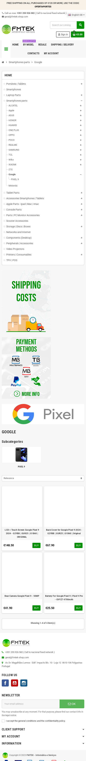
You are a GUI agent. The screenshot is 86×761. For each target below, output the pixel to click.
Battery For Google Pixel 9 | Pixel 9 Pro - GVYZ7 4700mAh (64, 598)
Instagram (23, 682)
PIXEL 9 (21, 466)
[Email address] (31, 704)
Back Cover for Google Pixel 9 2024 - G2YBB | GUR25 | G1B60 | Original (64, 532)
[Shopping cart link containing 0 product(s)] (77, 34)
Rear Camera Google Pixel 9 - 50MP (22, 596)
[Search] (67, 25)
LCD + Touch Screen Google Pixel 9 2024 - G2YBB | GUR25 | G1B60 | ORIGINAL (22, 533)
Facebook (5, 682)
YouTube (14, 682)
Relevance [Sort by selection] (9, 478)
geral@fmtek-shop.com (15, 16)
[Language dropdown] (76, 15)
